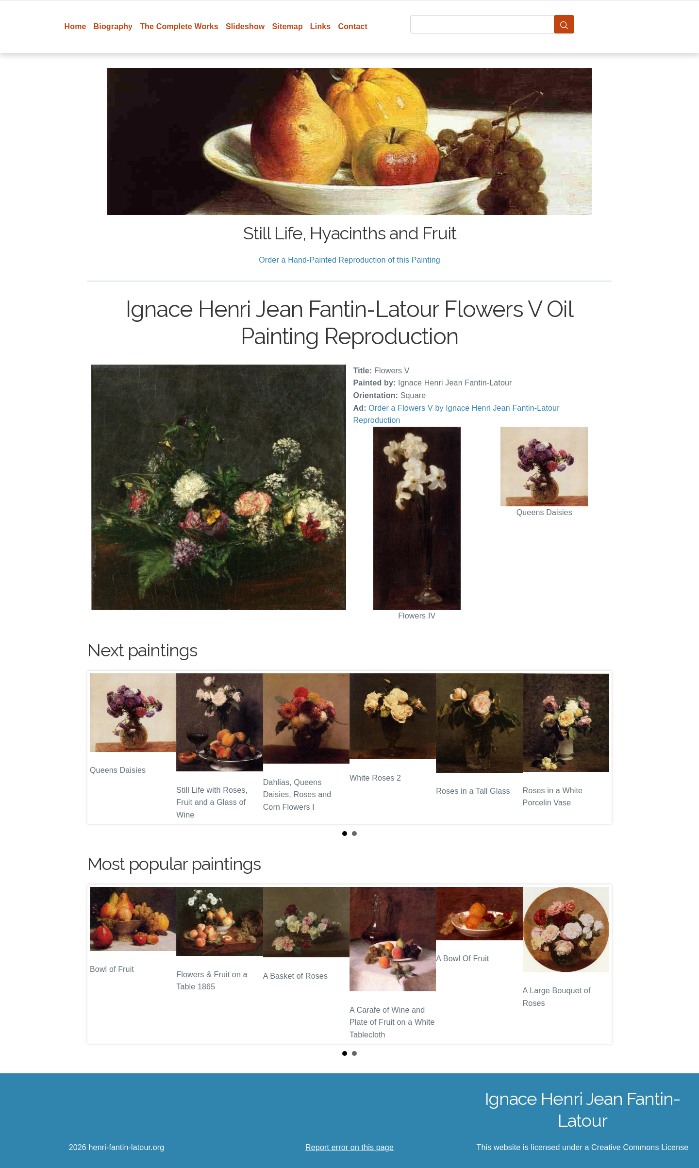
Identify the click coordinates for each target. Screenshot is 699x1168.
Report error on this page (349, 1147)
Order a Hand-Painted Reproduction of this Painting (349, 260)
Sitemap (287, 26)
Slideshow (245, 26)
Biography (113, 26)
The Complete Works (179, 26)
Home (75, 26)
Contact (352, 26)
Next (596, 747)
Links (320, 26)
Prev (102, 747)
